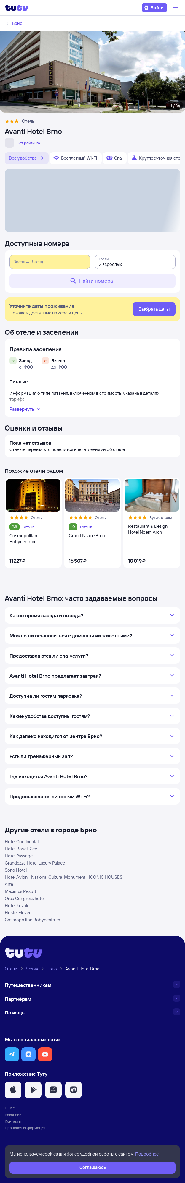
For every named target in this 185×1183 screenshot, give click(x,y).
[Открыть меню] (176, 7)
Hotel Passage (19, 856)
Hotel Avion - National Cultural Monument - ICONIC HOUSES (63, 877)
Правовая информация (25, 1127)
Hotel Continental (22, 841)
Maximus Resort (20, 891)
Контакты (13, 1121)
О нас (10, 1108)
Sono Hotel (16, 870)
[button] (12, 1054)
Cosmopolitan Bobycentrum (32, 920)
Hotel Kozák (16, 905)
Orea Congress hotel (24, 898)
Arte (9, 884)
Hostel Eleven (18, 912)
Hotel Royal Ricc (21, 849)
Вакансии (13, 1114)
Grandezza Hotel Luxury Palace (35, 863)
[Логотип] (16, 7)
